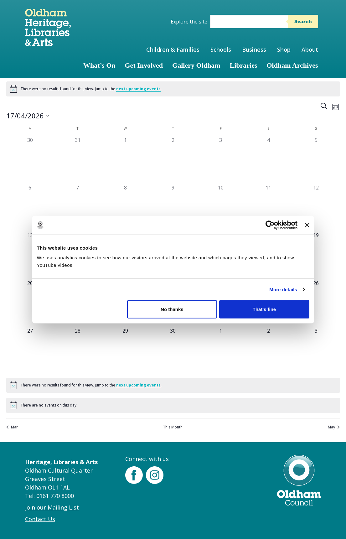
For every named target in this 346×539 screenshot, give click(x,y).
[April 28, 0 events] (77, 351)
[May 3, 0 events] (316, 351)
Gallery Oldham (196, 65)
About (310, 49)
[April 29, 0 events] (125, 351)
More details (283, 289)
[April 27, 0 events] (30, 351)
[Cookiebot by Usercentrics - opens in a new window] (270, 225)
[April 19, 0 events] (316, 255)
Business (254, 49)
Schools (220, 49)
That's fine (264, 309)
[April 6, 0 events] (30, 207)
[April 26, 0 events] (316, 303)
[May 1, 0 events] (221, 351)
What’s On (99, 65)
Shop (284, 49)
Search (303, 21)
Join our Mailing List (52, 507)
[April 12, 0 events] (316, 207)
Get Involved (144, 65)
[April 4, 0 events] (268, 160)
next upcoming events (138, 88)
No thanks (172, 309)
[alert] (173, 88)
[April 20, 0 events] (30, 303)
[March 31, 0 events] (77, 160)
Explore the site (189, 21)
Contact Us (40, 519)
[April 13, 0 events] (30, 255)
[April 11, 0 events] (268, 207)
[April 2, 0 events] (173, 160)
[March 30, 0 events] (30, 160)
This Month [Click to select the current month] (173, 427)
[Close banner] (307, 225)
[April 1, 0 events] (125, 160)
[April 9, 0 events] (173, 207)
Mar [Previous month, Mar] (12, 427)
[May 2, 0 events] (268, 351)
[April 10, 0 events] (221, 207)
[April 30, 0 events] (173, 351)
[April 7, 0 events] (77, 207)
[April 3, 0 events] (221, 160)
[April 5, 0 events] (316, 160)
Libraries (243, 65)
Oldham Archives (292, 65)
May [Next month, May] (334, 427)
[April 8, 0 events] (125, 207)
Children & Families (172, 49)
